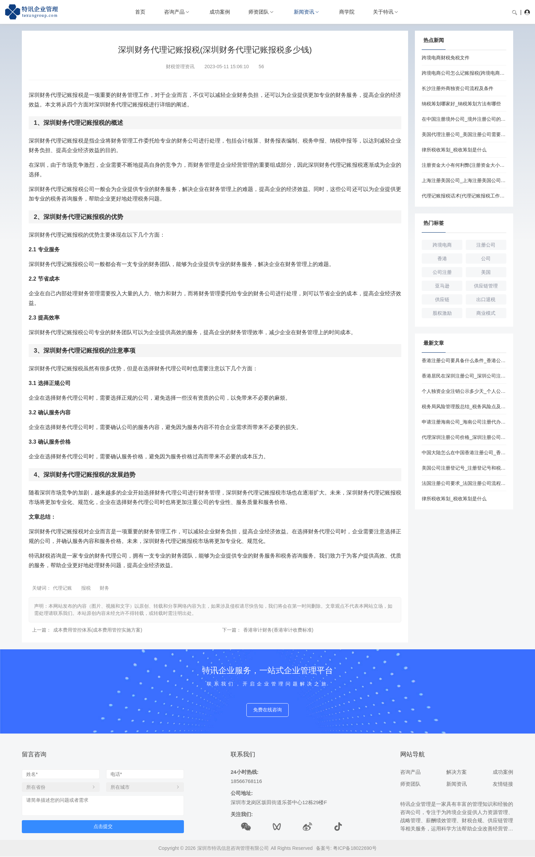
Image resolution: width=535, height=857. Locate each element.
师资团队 (258, 12)
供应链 (442, 299)
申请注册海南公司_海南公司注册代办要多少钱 (464, 422)
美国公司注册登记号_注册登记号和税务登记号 (464, 468)
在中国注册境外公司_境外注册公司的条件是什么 (464, 119)
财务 (104, 588)
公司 (486, 258)
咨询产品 (174, 12)
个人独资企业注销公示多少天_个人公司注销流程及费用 (464, 391)
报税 (86, 588)
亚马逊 (442, 286)
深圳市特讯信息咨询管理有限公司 (233, 848)
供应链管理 (486, 286)
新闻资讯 (304, 12)
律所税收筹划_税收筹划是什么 (454, 149)
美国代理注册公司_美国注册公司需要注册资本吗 (464, 134)
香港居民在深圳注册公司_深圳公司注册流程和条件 (464, 376)
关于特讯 (383, 12)
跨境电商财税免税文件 (445, 57)
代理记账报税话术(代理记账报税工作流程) (464, 195)
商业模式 (485, 313)
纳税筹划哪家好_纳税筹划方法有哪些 (461, 103)
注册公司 (485, 245)
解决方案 (456, 771)
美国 (486, 272)
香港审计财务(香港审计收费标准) (278, 629)
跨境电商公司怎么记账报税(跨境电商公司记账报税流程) (464, 73)
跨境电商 (442, 245)
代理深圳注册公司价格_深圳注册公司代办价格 (464, 437)
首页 (140, 12)
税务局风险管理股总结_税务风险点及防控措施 (464, 406)
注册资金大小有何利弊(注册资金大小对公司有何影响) (464, 165)
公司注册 (442, 272)
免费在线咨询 (267, 710)
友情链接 (503, 783)
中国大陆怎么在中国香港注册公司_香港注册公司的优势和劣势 (464, 452)
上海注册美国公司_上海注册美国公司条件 (464, 180)
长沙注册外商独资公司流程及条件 (457, 88)
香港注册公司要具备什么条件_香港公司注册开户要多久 (464, 360)
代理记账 (62, 588)
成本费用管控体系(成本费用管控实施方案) (97, 629)
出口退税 (485, 299)
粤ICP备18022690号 (355, 848)
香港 (442, 258)
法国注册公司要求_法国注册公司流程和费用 (464, 483)
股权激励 (442, 313)
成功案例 (219, 12)
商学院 (347, 12)
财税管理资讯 (180, 66)
